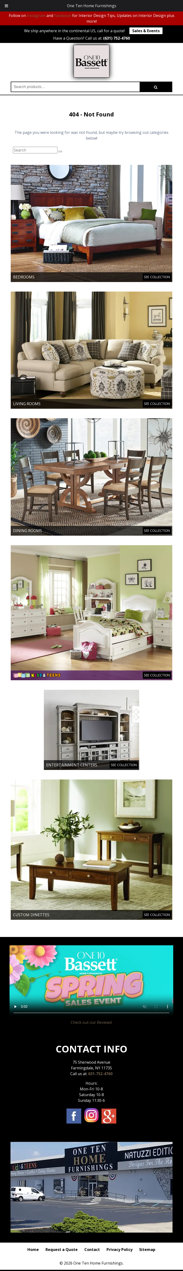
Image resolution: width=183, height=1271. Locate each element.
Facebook (62, 15)
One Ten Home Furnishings (91, 5)
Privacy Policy (119, 1249)
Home (33, 1249)
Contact (92, 1249)
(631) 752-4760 (116, 38)
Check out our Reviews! (91, 1022)
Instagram (36, 15)
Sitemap (147, 1249)
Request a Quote (62, 1249)
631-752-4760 (100, 1073)
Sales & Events (146, 30)
